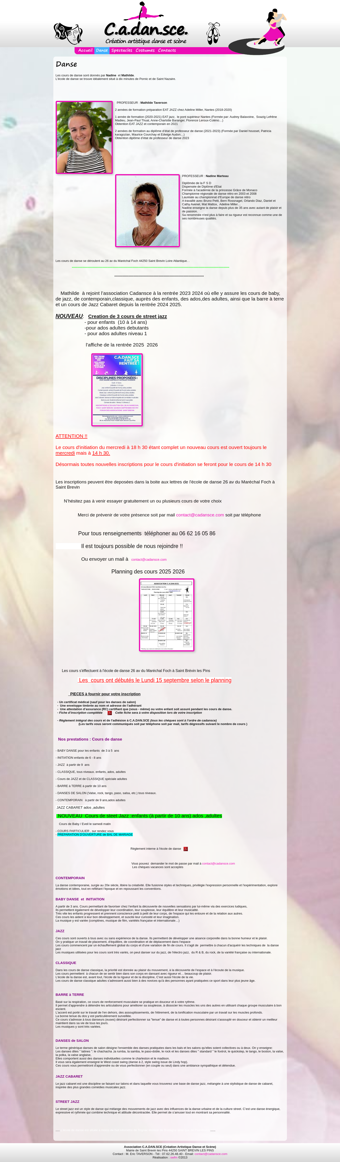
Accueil (85, 50)
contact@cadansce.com (200, 514)
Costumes (145, 50)
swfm (173, 1157)
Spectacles (121, 50)
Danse (102, 50)
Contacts (167, 50)
